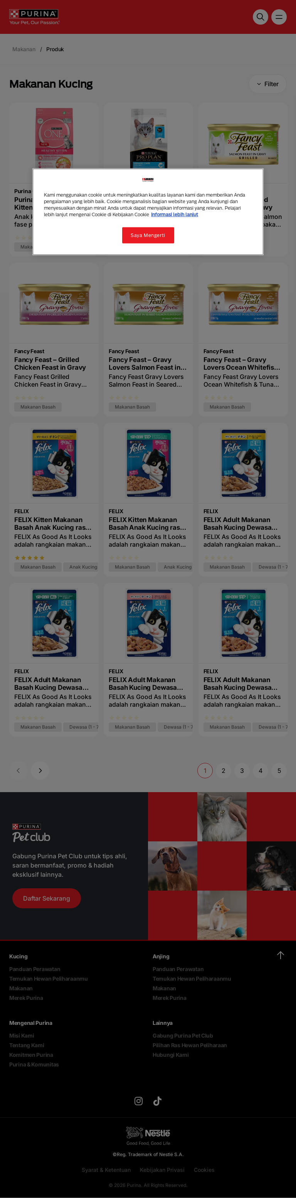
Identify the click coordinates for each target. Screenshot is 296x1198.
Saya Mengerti (148, 235)
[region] (148, 212)
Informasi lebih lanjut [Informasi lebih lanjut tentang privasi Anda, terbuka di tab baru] (174, 214)
